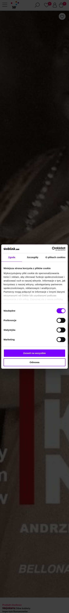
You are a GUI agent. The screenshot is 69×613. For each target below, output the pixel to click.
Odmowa (34, 362)
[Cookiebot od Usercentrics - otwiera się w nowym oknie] (51, 249)
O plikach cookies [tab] (55, 257)
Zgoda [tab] (11, 257)
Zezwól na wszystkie (34, 353)
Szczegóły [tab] (32, 257)
